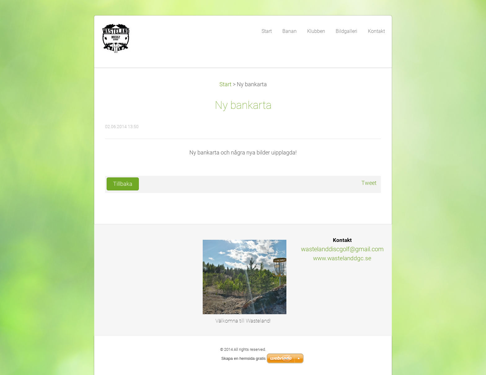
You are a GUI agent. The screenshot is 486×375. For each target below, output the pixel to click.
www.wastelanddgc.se (342, 258)
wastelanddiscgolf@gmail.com (342, 249)
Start (225, 84)
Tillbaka (122, 184)
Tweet (369, 183)
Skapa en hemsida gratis (243, 358)
